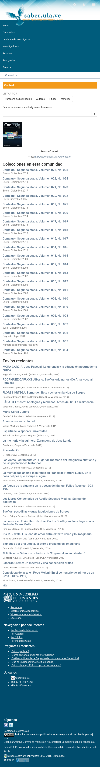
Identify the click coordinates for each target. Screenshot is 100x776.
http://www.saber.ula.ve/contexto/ (53, 156)
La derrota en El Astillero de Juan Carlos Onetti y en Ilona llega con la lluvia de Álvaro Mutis (48, 522)
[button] (74, 4)
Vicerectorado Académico (25, 611)
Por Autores (17, 633)
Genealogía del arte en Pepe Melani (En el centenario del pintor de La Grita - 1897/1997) (48, 574)
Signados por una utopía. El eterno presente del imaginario (41, 543)
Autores (40, 99)
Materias (66, 99)
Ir (94, 113)
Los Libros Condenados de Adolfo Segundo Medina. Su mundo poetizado (44, 500)
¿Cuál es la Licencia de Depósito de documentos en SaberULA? (45, 658)
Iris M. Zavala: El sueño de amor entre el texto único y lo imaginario (47, 534)
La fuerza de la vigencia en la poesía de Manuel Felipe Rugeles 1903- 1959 (48, 487)
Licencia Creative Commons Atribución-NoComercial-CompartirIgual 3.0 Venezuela (49, 741)
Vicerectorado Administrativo (26, 614)
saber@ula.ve (22, 677)
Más (5, 585)
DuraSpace (59, 756)
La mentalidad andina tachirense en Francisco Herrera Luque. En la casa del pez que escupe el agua (47, 474)
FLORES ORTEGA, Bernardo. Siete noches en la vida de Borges (44, 392)
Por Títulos (16, 637)
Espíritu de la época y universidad (25, 431)
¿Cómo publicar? (20, 651)
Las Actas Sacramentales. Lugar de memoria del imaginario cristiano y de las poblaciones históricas (49, 461)
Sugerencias (22, 731)
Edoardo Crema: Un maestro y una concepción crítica (38, 563)
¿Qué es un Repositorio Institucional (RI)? (33, 662)
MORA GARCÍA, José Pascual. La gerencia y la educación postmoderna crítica (50, 368)
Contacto (9, 731)
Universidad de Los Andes (62, 747)
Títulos (53, 99)
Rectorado (16, 607)
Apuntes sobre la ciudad (19, 421)
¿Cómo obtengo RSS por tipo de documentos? (36, 665)
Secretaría (16, 618)
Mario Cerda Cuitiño (16, 411)
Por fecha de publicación (18, 99)
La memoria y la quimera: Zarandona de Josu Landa (37, 440)
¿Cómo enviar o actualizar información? (32, 655)
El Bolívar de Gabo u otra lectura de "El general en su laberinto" (44, 553)
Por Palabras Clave (21, 640)
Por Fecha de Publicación (24, 630)
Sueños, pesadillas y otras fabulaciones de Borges (36, 511)
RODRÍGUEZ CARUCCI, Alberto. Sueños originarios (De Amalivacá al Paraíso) (48, 381)
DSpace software (16, 756)
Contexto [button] (11, 75)
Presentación (11, 450)
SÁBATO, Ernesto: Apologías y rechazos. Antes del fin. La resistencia (48, 402)
